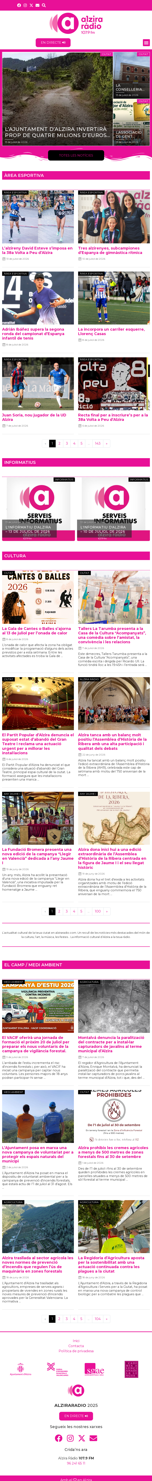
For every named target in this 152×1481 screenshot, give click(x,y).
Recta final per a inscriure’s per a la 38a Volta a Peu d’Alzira (113, 417)
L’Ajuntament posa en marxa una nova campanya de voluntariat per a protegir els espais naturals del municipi (37, 1154)
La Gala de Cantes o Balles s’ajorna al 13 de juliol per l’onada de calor (36, 630)
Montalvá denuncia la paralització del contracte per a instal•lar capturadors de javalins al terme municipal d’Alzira (111, 1044)
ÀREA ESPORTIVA (24, 175)
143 (98, 443)
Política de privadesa (76, 1351)
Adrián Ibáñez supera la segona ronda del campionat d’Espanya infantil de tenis (33, 333)
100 (98, 911)
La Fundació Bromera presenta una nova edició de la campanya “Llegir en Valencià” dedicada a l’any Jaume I (38, 856)
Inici (76, 1341)
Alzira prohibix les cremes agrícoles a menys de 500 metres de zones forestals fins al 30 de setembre (113, 1152)
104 (98, 1319)
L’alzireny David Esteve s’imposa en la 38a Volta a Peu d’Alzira (37, 250)
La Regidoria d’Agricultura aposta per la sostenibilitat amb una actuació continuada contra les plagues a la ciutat (111, 1264)
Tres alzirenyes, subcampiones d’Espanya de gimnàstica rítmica (110, 250)
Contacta (76, 1346)
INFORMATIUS (20, 462)
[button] (146, 42)
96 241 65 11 (76, 1463)
